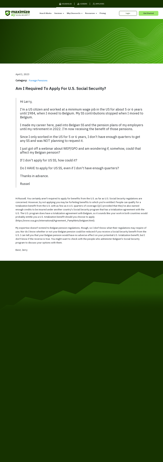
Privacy (43, 407)
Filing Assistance (60, 390)
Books (116, 386)
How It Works (46, 13)
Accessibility (76, 407)
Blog (115, 398)
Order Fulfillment (93, 407)
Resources (90, 13)
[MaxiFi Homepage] (13, 13)
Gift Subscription (31, 396)
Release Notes (30, 387)
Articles (116, 390)
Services (58, 13)
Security (64, 407)
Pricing (103, 13)
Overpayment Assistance (65, 394)
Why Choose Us (74, 13)
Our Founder (89, 391)
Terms (34, 407)
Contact (128, 407)
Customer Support (113, 407)
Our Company (29, 391)
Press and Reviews (92, 400)
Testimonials (89, 396)
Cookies (53, 407)
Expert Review (59, 386)
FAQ (115, 402)
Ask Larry (117, 394)
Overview (57, 381)
